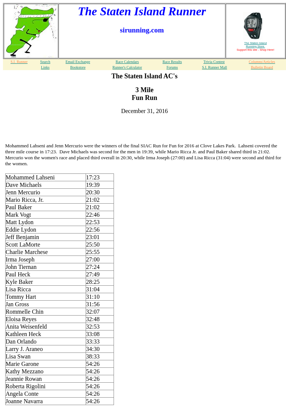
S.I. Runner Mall (214, 67)
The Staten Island (255, 44)
